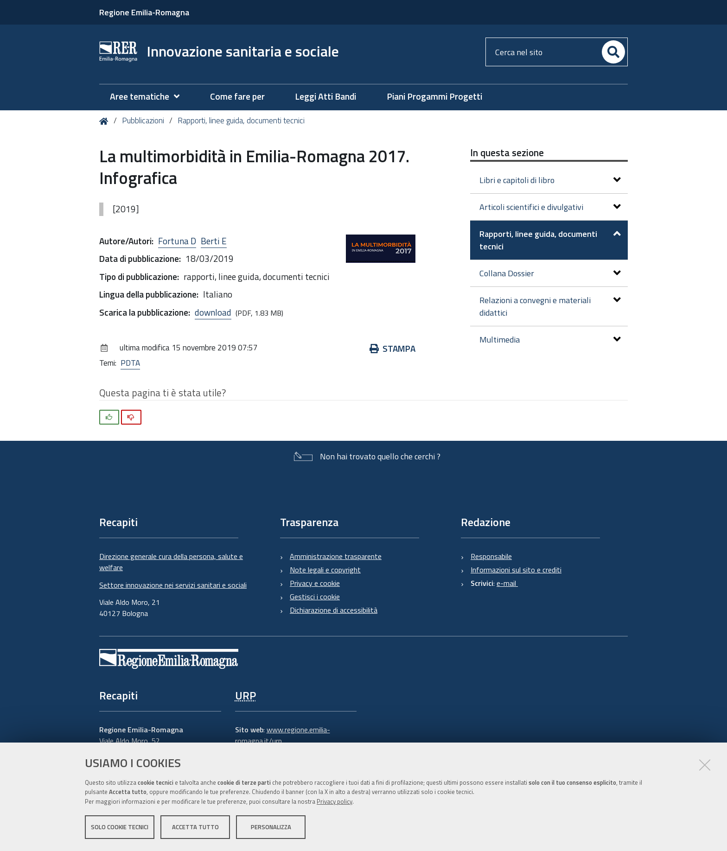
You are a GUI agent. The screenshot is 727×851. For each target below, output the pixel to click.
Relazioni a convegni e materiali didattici (550, 306)
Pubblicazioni (143, 120)
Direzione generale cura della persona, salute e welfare (171, 562)
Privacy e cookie (315, 583)
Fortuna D (177, 241)
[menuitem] (149, 96)
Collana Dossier (550, 273)
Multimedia (550, 339)
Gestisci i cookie (315, 596)
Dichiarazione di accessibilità (333, 610)
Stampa (392, 348)
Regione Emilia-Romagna (144, 12)
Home (105, 121)
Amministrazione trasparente (336, 556)
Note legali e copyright (325, 569)
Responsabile (491, 556)
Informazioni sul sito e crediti (516, 569)
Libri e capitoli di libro (550, 180)
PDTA (130, 363)
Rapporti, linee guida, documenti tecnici (241, 120)
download (213, 312)
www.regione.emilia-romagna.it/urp (282, 735)
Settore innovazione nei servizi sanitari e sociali (173, 585)
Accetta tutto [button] (195, 827)
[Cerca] (613, 52)
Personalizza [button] (271, 827)
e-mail (507, 583)
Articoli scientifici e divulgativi (550, 207)
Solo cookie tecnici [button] (119, 827)
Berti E (214, 241)
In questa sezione (507, 152)
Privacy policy (334, 801)
